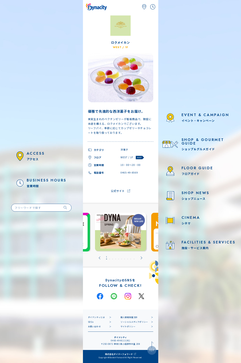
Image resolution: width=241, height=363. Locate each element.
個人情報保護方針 (129, 317)
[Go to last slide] (100, 258)
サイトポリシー (127, 326)
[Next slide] (141, 258)
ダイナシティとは (96, 317)
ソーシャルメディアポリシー (134, 321)
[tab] (106, 258)
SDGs (91, 321)
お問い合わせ (94, 326)
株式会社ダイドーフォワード (119, 354)
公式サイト (118, 191)
